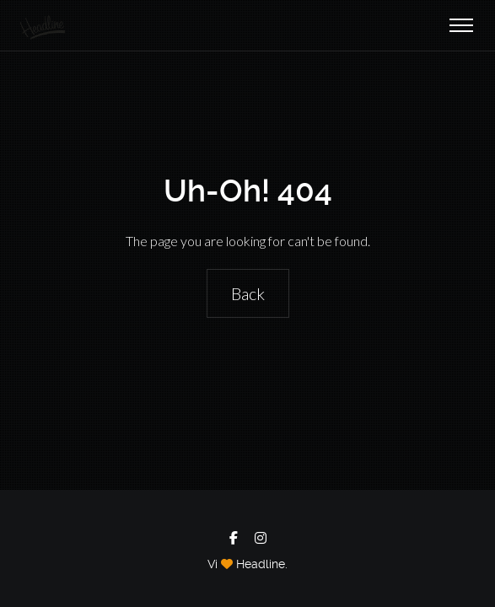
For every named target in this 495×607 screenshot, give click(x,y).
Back (248, 293)
